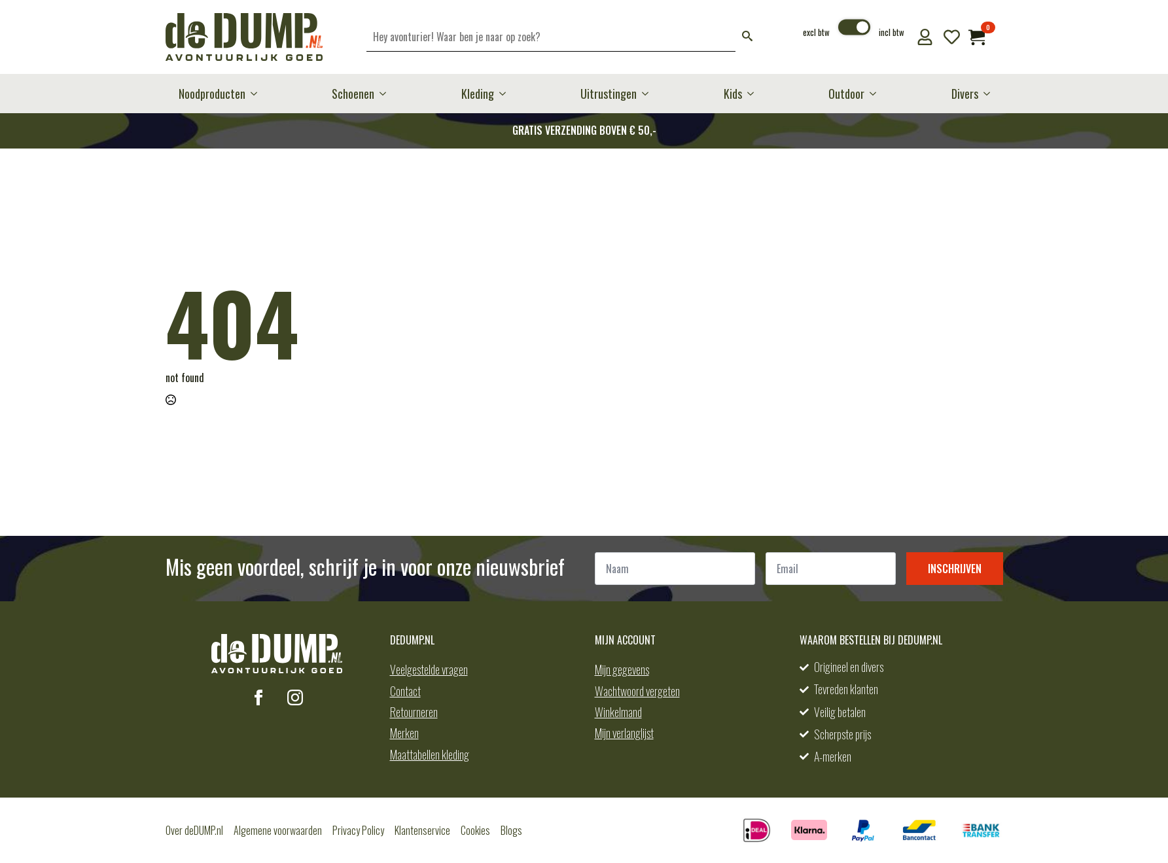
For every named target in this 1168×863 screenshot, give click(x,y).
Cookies (475, 830)
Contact (405, 690)
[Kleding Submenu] (506, 94)
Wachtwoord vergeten (637, 690)
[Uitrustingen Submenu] (649, 94)
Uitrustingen (608, 93)
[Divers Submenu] (990, 94)
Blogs (511, 830)
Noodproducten (212, 93)
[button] (747, 37)
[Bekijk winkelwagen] (976, 37)
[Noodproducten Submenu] (257, 94)
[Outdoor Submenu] (876, 94)
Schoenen (353, 93)
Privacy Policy (358, 830)
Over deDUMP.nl (194, 830)
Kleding (477, 93)
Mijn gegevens (622, 669)
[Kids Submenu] (754, 94)
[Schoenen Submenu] (386, 94)
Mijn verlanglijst (624, 732)
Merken (404, 732)
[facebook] (258, 697)
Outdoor (846, 93)
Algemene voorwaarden (278, 830)
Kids (733, 93)
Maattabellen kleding (429, 754)
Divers (964, 93)
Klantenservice (422, 830)
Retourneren (414, 711)
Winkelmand (618, 711)
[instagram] (295, 697)
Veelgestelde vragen (429, 669)
